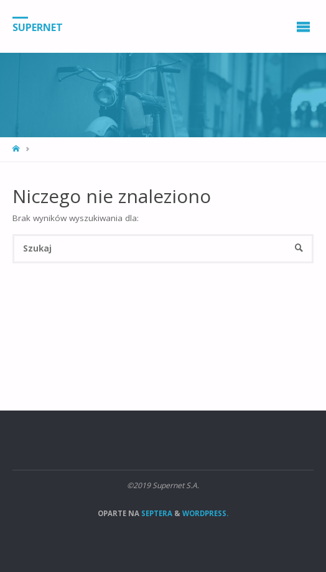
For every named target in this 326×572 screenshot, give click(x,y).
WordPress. (205, 513)
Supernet (37, 27)
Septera (155, 513)
